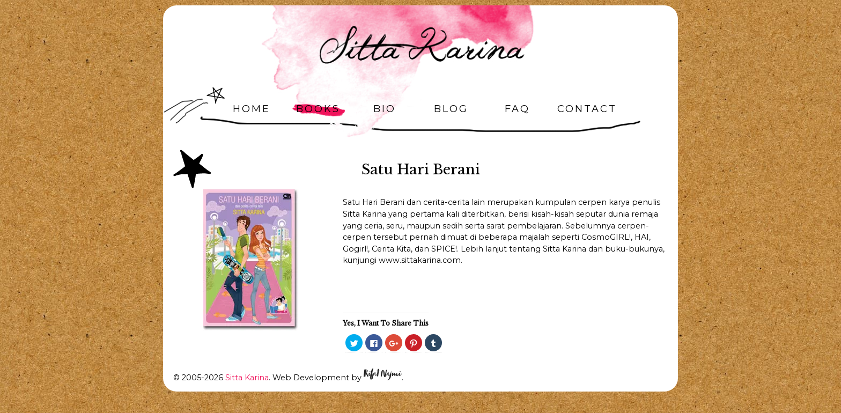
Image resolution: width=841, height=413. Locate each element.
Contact (587, 109)
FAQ (517, 109)
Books (318, 109)
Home (251, 109)
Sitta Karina (247, 377)
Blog (451, 109)
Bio (384, 109)
